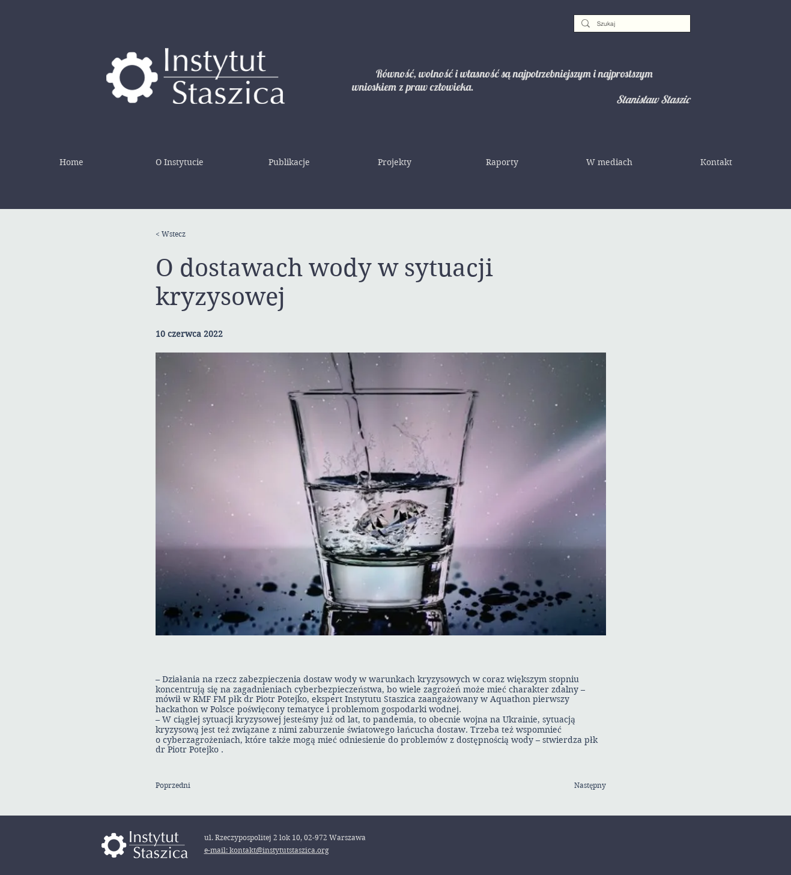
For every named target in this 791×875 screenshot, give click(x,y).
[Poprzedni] (195, 786)
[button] (179, 162)
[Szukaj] (631, 24)
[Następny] (576, 786)
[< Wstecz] (195, 234)
